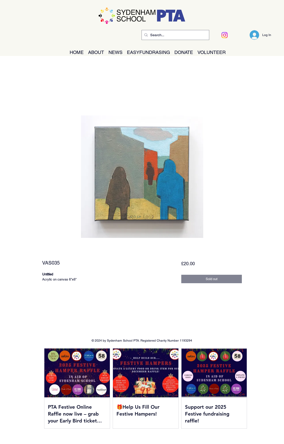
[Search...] (175, 35)
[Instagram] (225, 35)
